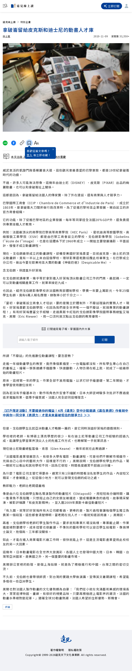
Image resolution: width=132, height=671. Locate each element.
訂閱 (105, 340)
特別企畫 (25, 22)
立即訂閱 (111, 6)
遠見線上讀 (11, 22)
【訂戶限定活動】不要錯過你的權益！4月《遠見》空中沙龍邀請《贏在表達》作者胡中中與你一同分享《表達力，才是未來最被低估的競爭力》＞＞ (65, 412)
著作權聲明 (57, 650)
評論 (7, 607)
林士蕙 (6, 36)
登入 (29, 155)
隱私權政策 (75, 650)
